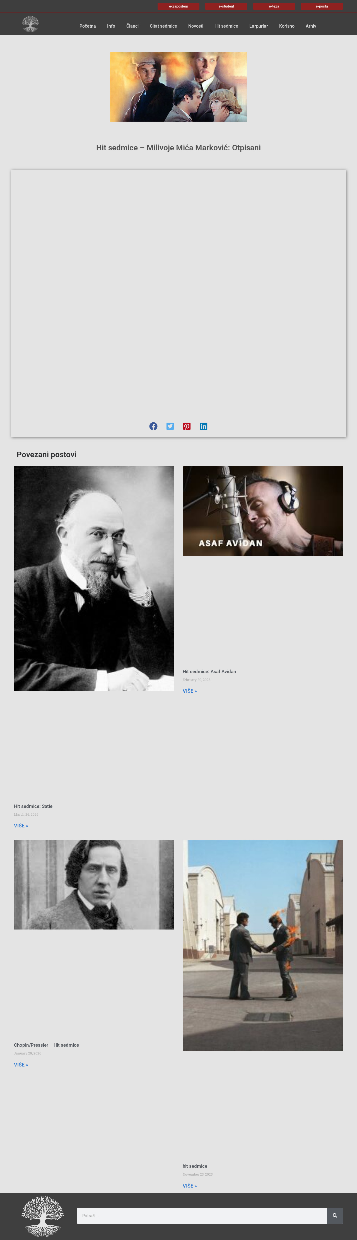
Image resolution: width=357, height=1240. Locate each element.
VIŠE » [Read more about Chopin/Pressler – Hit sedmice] (21, 1065)
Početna (87, 26)
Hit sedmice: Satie (33, 806)
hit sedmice (195, 1166)
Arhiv (311, 26)
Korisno (287, 26)
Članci (132, 26)
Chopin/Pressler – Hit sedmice (46, 1045)
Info (111, 26)
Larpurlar (258, 26)
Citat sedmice (163, 26)
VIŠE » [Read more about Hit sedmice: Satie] (21, 826)
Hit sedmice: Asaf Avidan (209, 671)
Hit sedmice (226, 26)
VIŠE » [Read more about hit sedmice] (190, 1186)
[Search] (335, 1216)
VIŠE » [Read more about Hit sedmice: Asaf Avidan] (190, 691)
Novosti (195, 26)
